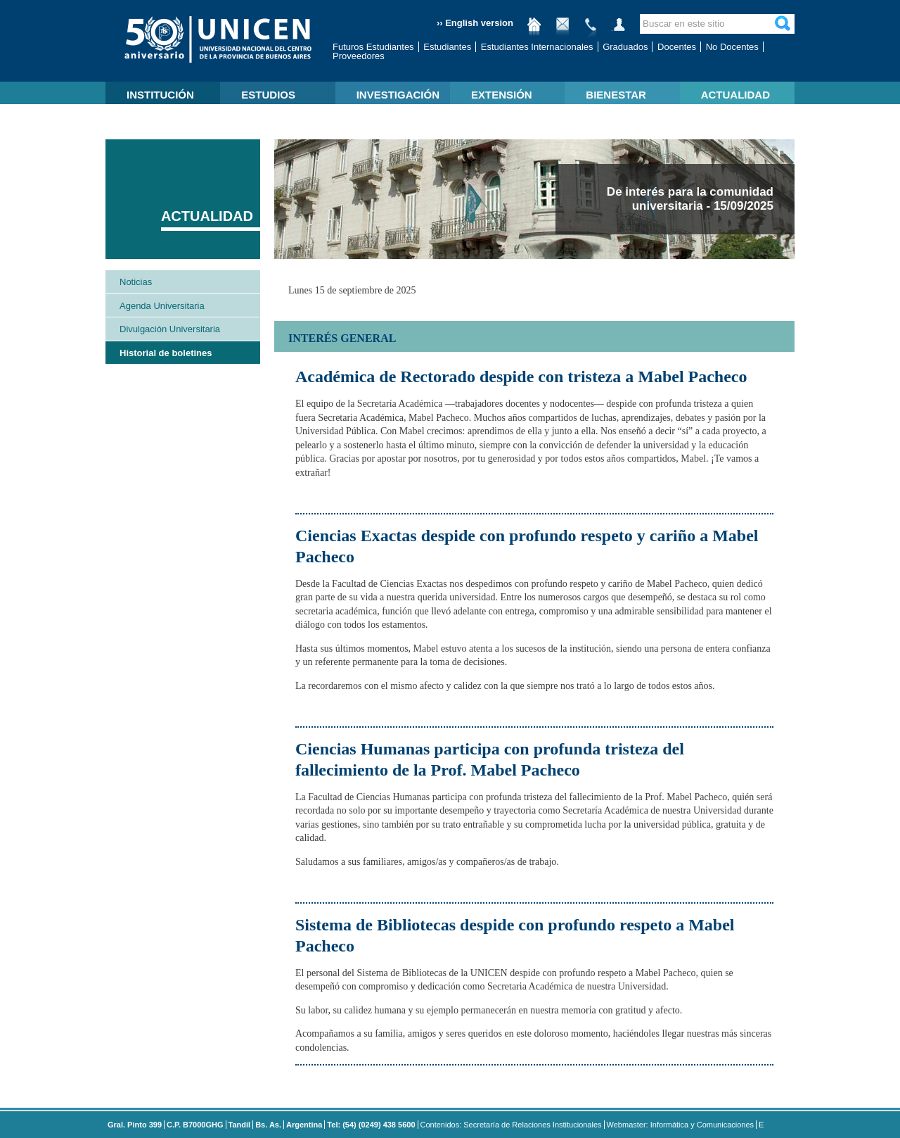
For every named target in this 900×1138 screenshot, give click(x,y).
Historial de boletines (166, 353)
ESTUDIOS (268, 95)
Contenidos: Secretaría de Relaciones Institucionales (511, 1124)
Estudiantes (447, 47)
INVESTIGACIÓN (397, 95)
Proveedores (359, 56)
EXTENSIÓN (501, 95)
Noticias (136, 282)
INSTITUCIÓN (160, 95)
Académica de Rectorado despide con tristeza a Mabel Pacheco (521, 376)
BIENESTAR (616, 95)
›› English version (475, 23)
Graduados (625, 47)
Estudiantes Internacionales (537, 47)
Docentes (676, 47)
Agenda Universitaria (162, 306)
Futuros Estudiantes (373, 47)
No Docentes (732, 47)
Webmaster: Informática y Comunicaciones (680, 1124)
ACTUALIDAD (735, 95)
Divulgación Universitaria (170, 329)
